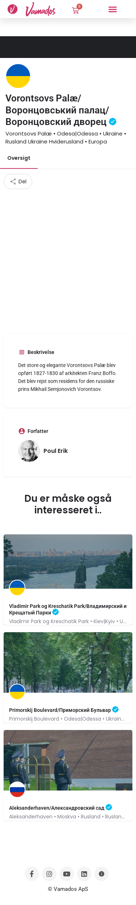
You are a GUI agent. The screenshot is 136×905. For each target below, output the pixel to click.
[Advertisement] (68, 261)
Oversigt (18, 158)
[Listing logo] (18, 76)
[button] (112, 9)
